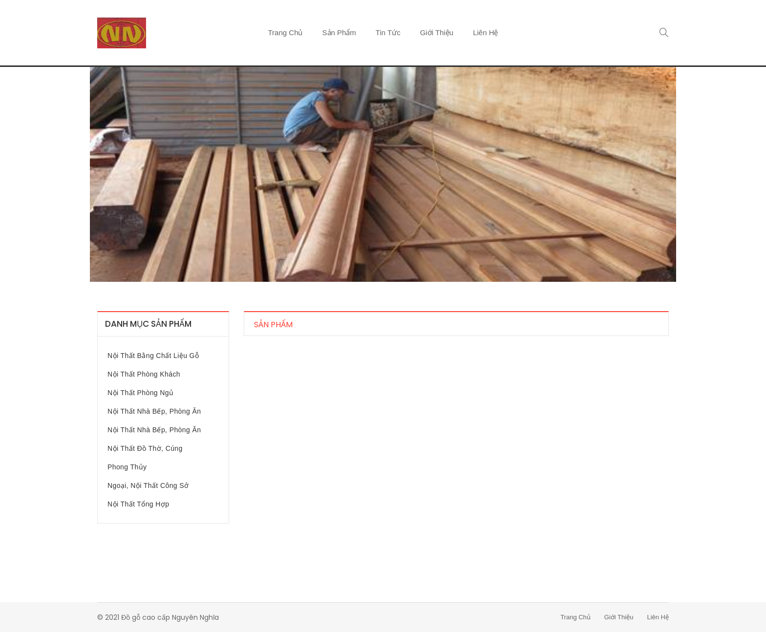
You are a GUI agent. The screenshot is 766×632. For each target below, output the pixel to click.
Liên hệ (485, 32)
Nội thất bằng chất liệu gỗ (153, 355)
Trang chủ (285, 32)
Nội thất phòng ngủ (140, 393)
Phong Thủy (127, 467)
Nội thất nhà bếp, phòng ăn (154, 411)
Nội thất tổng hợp (138, 504)
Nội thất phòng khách (143, 374)
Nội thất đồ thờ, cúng (145, 448)
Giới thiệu (436, 32)
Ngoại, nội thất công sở (148, 485)
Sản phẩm (339, 32)
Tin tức (388, 32)
